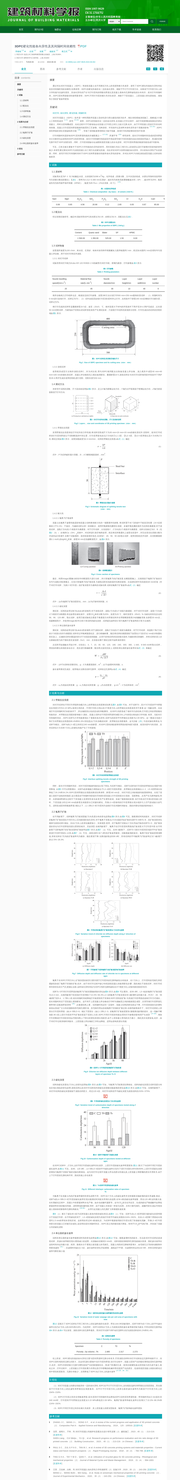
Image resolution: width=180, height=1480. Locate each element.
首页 (21, 29)
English (22, 36)
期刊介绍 (39, 29)
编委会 (58, 29)
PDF (82, 46)
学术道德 (136, 29)
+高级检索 (162, 21)
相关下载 (116, 29)
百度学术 (138, 1425)
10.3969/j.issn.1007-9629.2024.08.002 (80, 62)
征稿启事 (76, 29)
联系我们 (156, 29)
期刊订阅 (96, 29)
